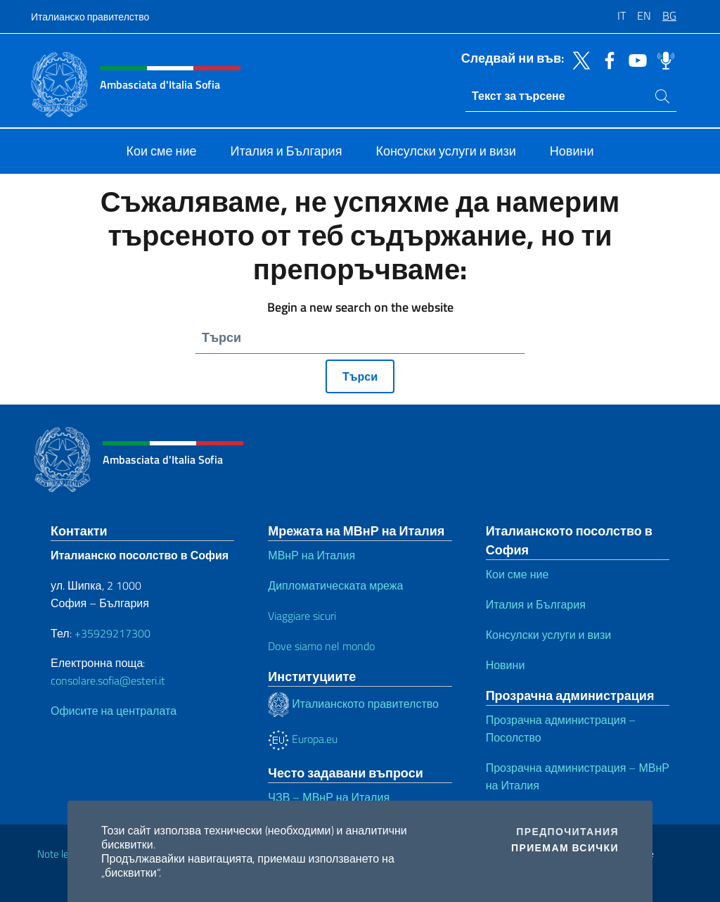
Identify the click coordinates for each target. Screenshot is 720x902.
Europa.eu (303, 738)
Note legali (60, 854)
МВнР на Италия (311, 555)
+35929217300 (112, 633)
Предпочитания (567, 832)
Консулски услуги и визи (549, 634)
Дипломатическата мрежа (335, 585)
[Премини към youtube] (634, 59)
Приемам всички (565, 848)
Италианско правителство (90, 16)
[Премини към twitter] (578, 59)
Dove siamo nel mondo (321, 645)
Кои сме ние (517, 574)
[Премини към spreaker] (662, 59)
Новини (505, 664)
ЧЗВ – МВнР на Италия (329, 797)
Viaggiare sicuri (302, 615)
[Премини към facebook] (606, 59)
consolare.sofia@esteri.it (108, 680)
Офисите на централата (113, 710)
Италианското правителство (353, 703)
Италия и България (536, 604)
